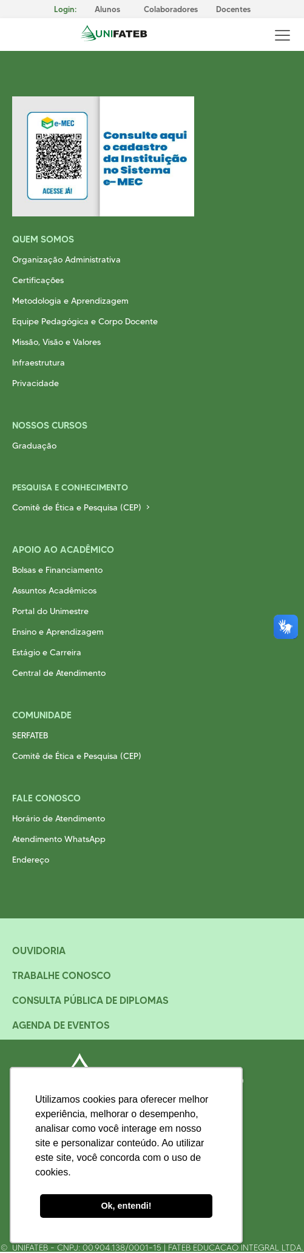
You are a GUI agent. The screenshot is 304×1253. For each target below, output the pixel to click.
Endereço (30, 859)
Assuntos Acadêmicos (54, 590)
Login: (65, 9)
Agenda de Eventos (60, 1025)
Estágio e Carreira (46, 652)
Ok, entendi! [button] (126, 1206)
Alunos (107, 9)
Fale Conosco (46, 798)
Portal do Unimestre (50, 611)
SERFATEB (30, 735)
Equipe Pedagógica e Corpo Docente (85, 321)
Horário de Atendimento (58, 818)
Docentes (233, 9)
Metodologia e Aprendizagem (70, 300)
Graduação (34, 445)
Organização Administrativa (66, 259)
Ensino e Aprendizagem (58, 631)
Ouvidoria (39, 950)
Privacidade (35, 383)
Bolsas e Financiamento (57, 569)
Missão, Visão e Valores (56, 341)
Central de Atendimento (59, 672)
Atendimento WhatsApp (59, 839)
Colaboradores (171, 9)
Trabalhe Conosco (61, 975)
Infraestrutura (38, 362)
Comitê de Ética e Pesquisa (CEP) (76, 507)
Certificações (38, 280)
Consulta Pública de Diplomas (90, 1000)
